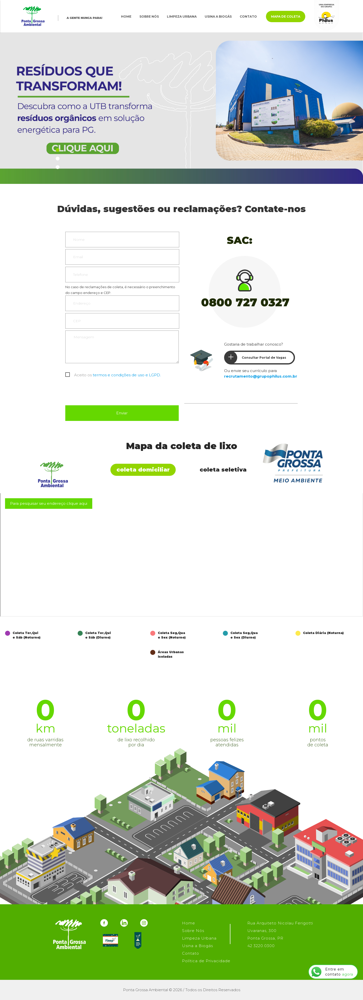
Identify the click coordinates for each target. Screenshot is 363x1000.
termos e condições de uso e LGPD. (127, 375)
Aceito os (117, 375)
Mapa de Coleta (285, 16)
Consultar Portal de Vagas (255, 357)
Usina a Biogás (218, 16)
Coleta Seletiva (223, 469)
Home (126, 16)
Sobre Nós (149, 16)
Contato (248, 16)
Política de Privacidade (206, 960)
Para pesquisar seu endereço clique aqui (48, 503)
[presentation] (103, 393)
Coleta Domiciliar (143, 469)
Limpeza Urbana (182, 16)
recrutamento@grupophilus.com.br (260, 376)
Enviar (122, 413)
